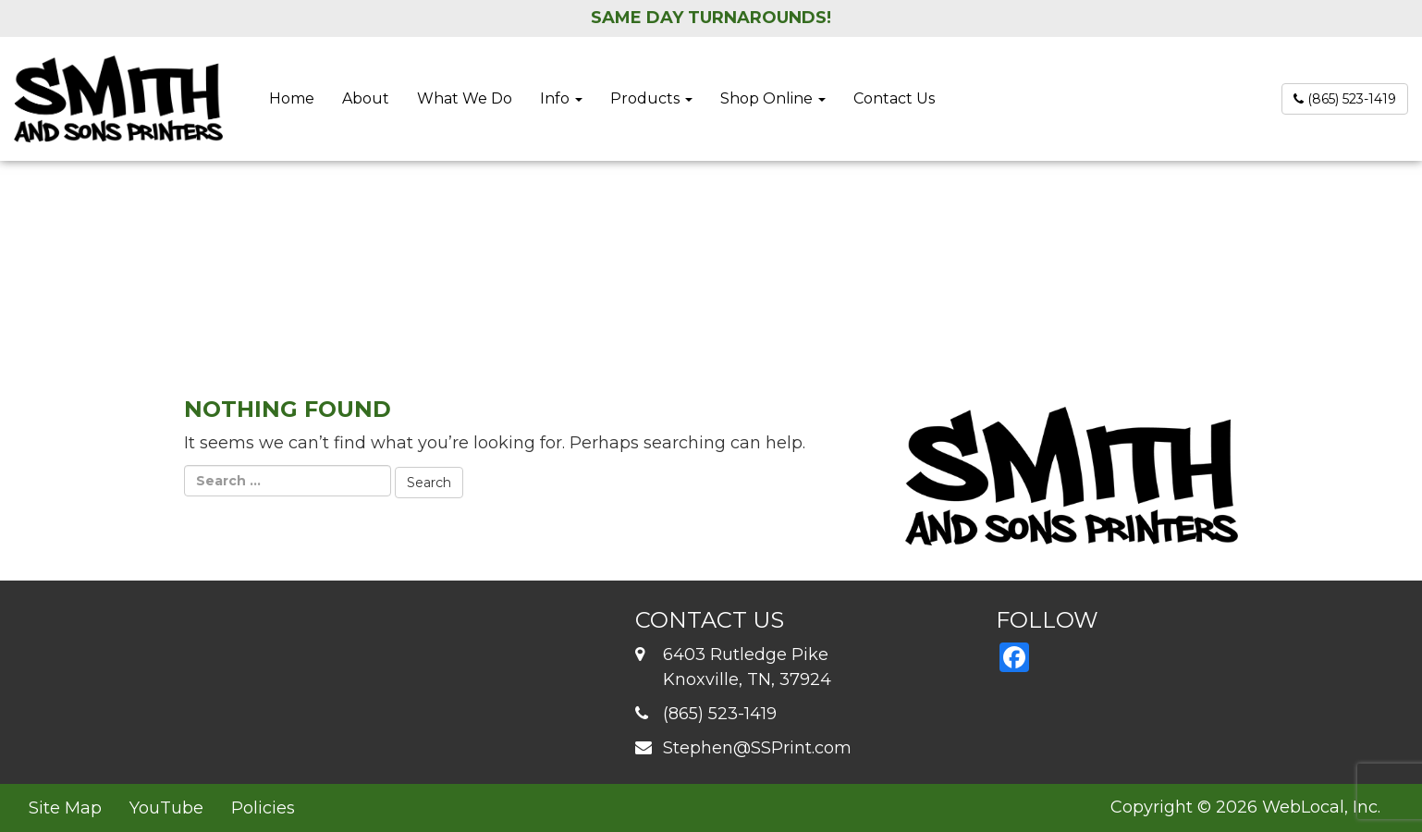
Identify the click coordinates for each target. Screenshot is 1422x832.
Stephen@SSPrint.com (757, 748)
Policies (263, 808)
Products (651, 98)
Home (291, 98)
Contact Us (894, 98)
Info (561, 98)
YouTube (166, 808)
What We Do (464, 98)
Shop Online (773, 98)
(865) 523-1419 (1344, 99)
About (365, 98)
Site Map (65, 808)
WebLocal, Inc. (1321, 807)
